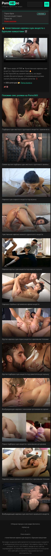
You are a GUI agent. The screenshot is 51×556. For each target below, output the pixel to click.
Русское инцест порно (13, 16)
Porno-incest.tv (26, 83)
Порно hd (8, 19)
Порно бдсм (9, 14)
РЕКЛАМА (41, 14)
